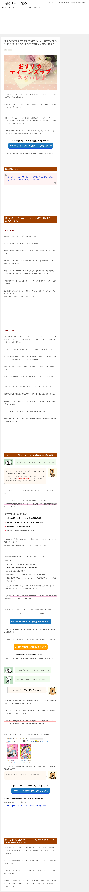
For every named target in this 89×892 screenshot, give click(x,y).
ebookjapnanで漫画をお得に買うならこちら (30, 791)
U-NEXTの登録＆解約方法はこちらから (30, 647)
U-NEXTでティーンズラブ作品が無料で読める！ (30, 622)
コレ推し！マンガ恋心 (14, 3)
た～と (9, 49)
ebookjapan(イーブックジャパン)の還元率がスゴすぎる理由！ (27, 806)
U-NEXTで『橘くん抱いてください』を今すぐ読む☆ (31, 146)
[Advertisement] (44, 22)
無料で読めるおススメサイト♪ (10, 7)
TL (5, 49)
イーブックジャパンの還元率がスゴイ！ (33, 7)
